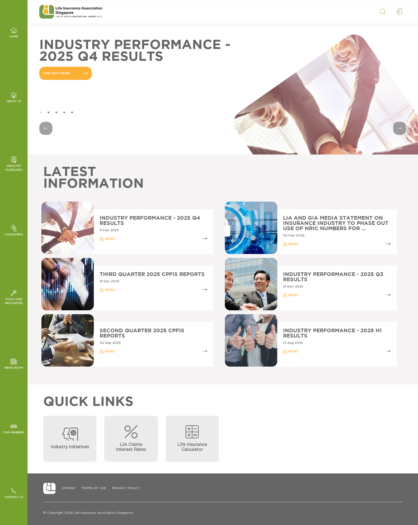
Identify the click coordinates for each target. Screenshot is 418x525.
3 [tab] (56, 112)
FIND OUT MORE (65, 73)
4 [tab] (64, 112)
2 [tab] (48, 112)
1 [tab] (40, 112)
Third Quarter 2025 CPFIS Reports (152, 274)
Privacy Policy (126, 488)
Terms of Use (94, 488)
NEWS (107, 239)
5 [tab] (72, 112)
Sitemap (68, 488)
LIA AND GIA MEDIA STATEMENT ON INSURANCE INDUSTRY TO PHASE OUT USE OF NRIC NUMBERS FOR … (335, 223)
